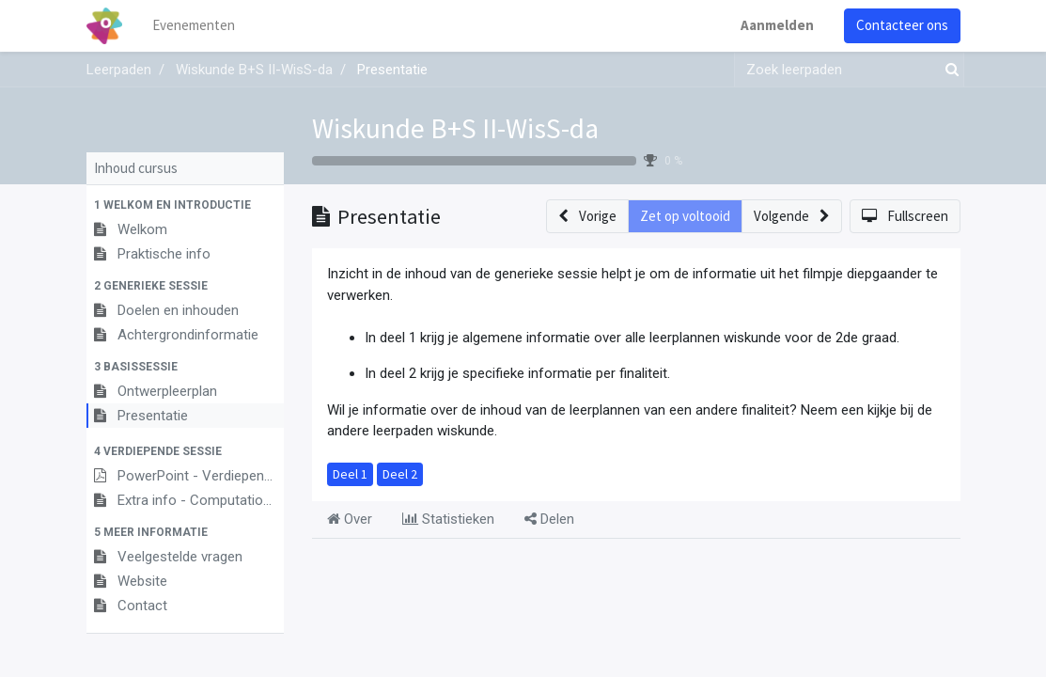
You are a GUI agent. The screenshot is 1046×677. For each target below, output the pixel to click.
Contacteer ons (902, 25)
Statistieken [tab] (448, 519)
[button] (185, 205)
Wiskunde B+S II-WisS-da (455, 128)
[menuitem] (193, 26)
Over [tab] (349, 519)
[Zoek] (948, 70)
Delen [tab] (549, 519)
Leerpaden (118, 69)
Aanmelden (777, 25)
